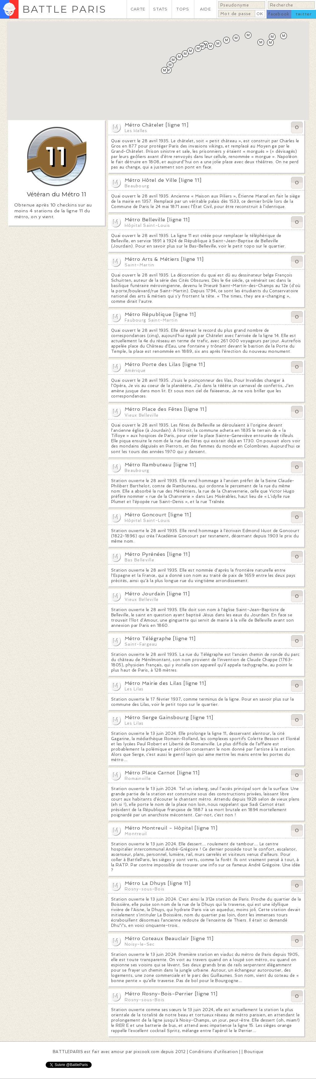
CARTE (138, 9)
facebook (278, 14)
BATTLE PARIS (64, 9)
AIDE (205, 9)
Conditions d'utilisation (213, 1051)
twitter (304, 14)
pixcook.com (146, 1051)
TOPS (183, 9)
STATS (160, 9)
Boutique (253, 1051)
